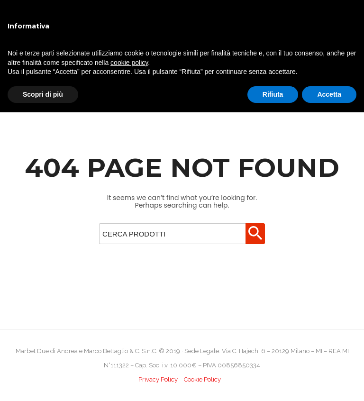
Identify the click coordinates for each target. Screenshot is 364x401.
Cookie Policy (202, 379)
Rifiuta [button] (273, 94)
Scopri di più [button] (43, 94)
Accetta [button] (329, 94)
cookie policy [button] (129, 62)
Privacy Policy (158, 379)
